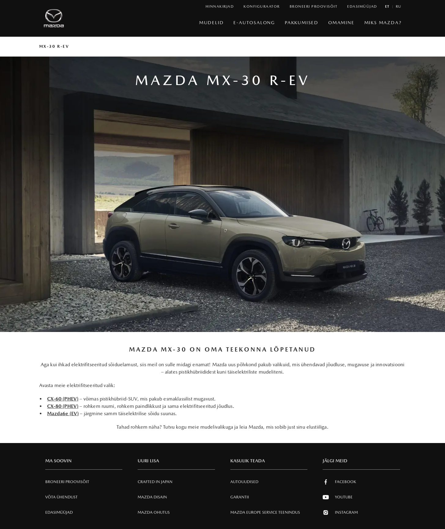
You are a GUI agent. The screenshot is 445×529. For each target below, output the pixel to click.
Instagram (340, 512)
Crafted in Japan (155, 481)
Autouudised (244, 481)
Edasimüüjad (59, 512)
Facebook (339, 482)
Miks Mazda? (383, 22)
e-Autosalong (254, 22)
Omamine (341, 22)
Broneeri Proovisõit (67, 481)
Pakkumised (301, 22)
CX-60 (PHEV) (62, 399)
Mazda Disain (152, 497)
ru (399, 7)
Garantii (239, 497)
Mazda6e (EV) (63, 413)
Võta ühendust (61, 497)
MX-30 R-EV (54, 46)
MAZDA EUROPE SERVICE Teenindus (265, 512)
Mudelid (211, 22)
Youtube (338, 497)
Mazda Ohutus (154, 512)
